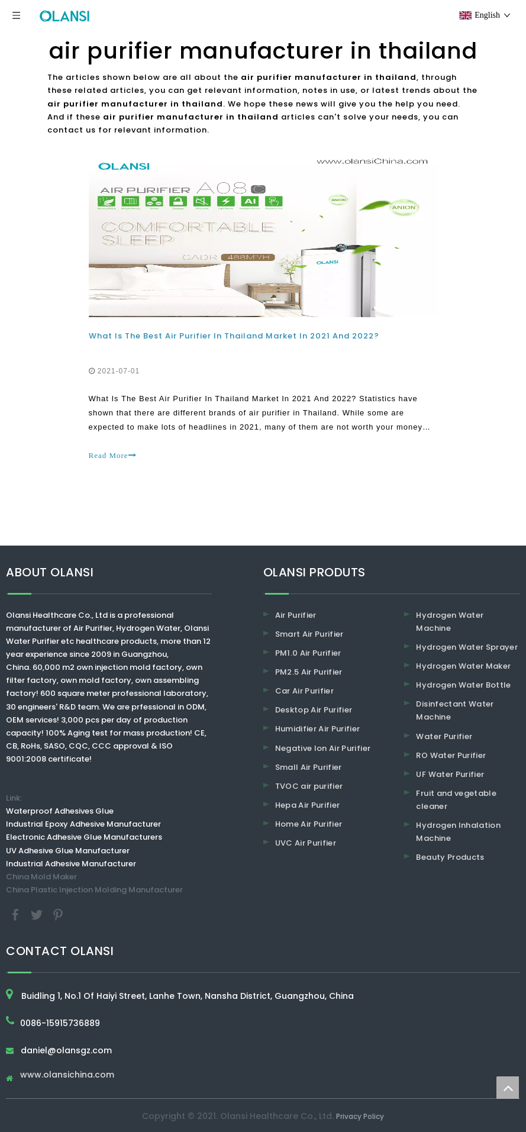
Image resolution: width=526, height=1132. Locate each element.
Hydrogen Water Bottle (463, 685)
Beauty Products (450, 857)
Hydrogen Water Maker (463, 666)
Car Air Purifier (304, 690)
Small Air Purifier (308, 767)
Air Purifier (296, 615)
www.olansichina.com (67, 1075)
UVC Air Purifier (306, 843)
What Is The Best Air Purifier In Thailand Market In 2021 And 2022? (234, 335)
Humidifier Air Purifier (317, 728)
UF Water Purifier (450, 774)
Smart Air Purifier (309, 634)
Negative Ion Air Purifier (323, 748)
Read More (113, 455)
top (507, 1087)
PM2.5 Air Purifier (309, 672)
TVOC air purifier (309, 786)
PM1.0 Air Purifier (308, 653)
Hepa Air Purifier (307, 805)
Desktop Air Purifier (314, 709)
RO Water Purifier (451, 755)
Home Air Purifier (309, 824)
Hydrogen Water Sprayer (467, 647)
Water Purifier (444, 736)
